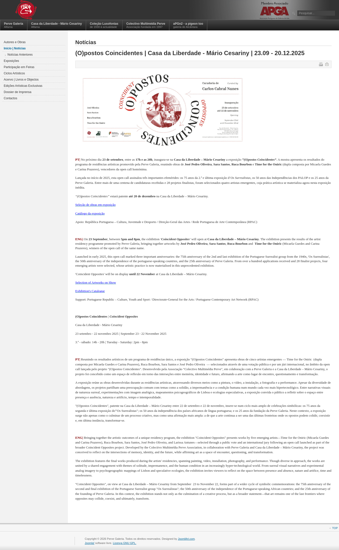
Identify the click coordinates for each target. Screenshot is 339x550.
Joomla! (90, 543)
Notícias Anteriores (20, 54)
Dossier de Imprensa (17, 92)
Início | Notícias (15, 48)
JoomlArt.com (186, 538)
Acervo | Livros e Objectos (21, 79)
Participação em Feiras (19, 67)
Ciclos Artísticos (14, 73)
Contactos (10, 98)
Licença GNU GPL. (124, 543)
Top (335, 528)
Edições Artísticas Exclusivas (23, 86)
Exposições (11, 61)
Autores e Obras (14, 42)
